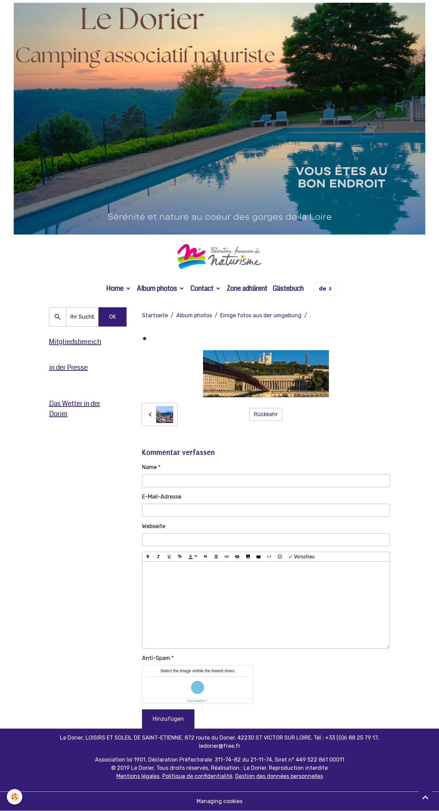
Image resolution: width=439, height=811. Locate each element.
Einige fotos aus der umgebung (260, 315)
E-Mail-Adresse (161, 496)
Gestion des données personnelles (279, 776)
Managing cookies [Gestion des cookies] (219, 801)
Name (149, 467)
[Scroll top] (425, 797)
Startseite (155, 315)
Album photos (157, 288)
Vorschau (301, 557)
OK (112, 316)
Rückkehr (266, 414)
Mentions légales (137, 776)
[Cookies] (14, 796)
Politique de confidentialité (197, 776)
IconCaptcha (196, 701)
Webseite (153, 526)
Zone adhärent (247, 288)
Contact (202, 288)
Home (115, 288)
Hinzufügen (168, 719)
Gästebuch (288, 288)
